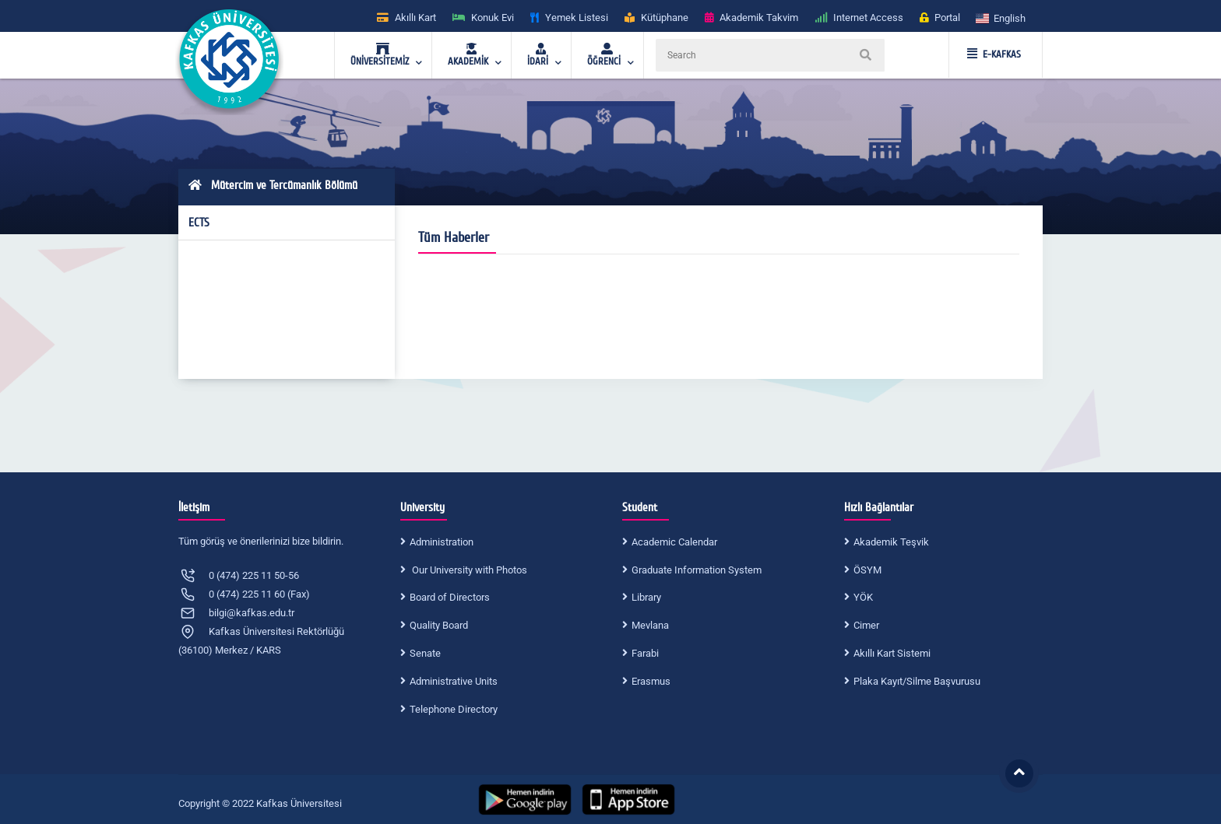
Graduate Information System (697, 570)
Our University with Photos (468, 570)
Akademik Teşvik (891, 542)
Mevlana (650, 625)
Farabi (645, 653)
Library (646, 597)
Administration (441, 542)
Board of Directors (450, 597)
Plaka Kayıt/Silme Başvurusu (916, 681)
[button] (1001, 17)
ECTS (198, 223)
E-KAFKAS (994, 54)
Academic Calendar (674, 542)
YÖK (863, 597)
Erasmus (651, 681)
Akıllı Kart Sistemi (892, 653)
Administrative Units (454, 681)
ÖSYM (867, 570)
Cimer (866, 625)
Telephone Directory (454, 709)
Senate (425, 653)
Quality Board (439, 625)
